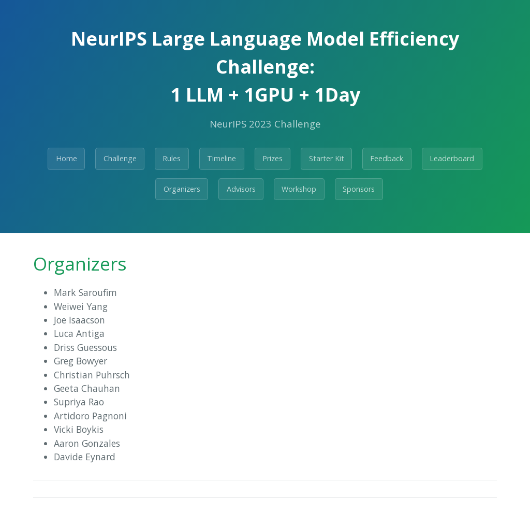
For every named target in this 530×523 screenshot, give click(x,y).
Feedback (386, 158)
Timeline (221, 158)
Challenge (120, 158)
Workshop (299, 189)
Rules (172, 158)
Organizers (182, 189)
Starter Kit (326, 158)
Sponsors (359, 189)
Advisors (241, 189)
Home (66, 158)
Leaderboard (452, 158)
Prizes (272, 158)
